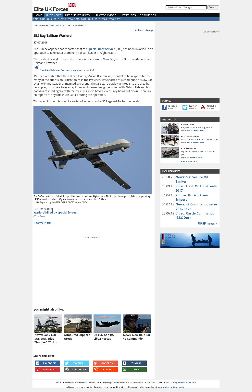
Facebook (173, 105)
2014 (70, 19)
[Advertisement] (190, 57)
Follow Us (172, 108)
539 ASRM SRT (194, 157)
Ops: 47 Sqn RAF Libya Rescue (104, 336)
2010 (97, 19)
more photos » (189, 161)
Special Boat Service (101, 49)
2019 (36, 19)
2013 (77, 19)
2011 (90, 19)
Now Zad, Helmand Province (55, 69)
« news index (42, 223)
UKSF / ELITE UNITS (77, 15)
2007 (117, 19)
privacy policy (178, 387)
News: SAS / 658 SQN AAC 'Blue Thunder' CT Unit (45, 338)
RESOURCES (148, 15)
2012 (83, 19)
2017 (49, 19)
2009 (104, 19)
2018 (42, 19)
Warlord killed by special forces (54, 212)
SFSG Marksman (195, 142)
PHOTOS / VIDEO (106, 15)
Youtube (211, 105)
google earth (78, 69)
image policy (163, 387)
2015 (63, 19)
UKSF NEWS (53, 15)
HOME (38, 15)
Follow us (192, 108)
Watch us (210, 108)
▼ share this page (144, 30)
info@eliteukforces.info (184, 382)
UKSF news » (208, 223)
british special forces (44, 25)
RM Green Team (195, 130)
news (59, 25)
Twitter (193, 105)
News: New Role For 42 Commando (136, 336)
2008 (111, 19)
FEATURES (129, 15)
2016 (56, 19)
